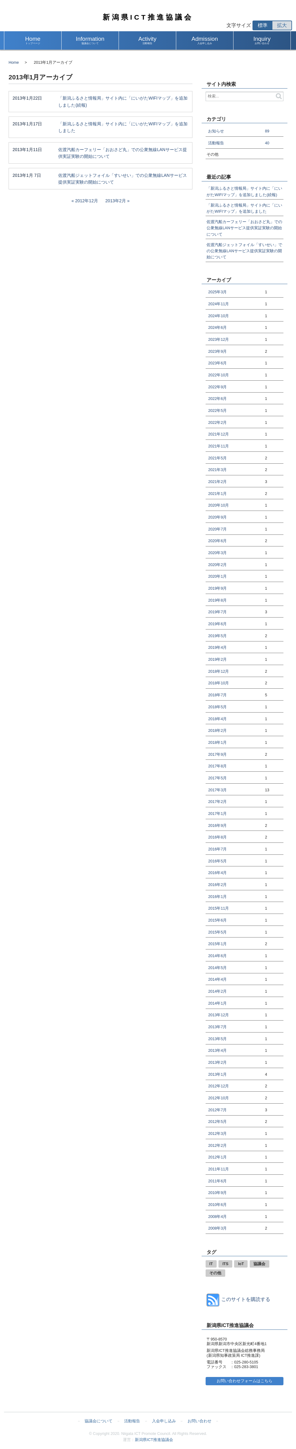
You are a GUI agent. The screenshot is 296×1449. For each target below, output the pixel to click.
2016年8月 (217, 837)
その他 (215, 1273)
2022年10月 (218, 375)
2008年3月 (217, 1228)
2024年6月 (217, 327)
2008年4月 (217, 1217)
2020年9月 (217, 517)
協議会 (259, 1264)
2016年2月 (217, 885)
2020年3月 (217, 553)
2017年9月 (217, 754)
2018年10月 (218, 683)
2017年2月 (217, 802)
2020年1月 (217, 576)
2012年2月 (217, 1145)
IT (211, 1264)
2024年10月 (218, 316)
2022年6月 (217, 399)
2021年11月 (218, 446)
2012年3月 (217, 1133)
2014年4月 (217, 979)
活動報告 (216, 143)
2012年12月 (86, 200)
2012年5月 (217, 1122)
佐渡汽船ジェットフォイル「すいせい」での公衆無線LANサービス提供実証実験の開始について (122, 179)
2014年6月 (217, 956)
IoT (241, 1264)
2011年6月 (217, 1181)
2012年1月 (217, 1157)
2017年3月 (217, 790)
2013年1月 (217, 1074)
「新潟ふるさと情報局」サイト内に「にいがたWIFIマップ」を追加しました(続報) (123, 102)
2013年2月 (115, 200)
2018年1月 (217, 742)
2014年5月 (217, 968)
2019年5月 (217, 636)
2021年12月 (218, 434)
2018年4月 (217, 719)
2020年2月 (217, 565)
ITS (225, 1264)
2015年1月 (217, 944)
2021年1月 (217, 494)
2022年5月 (217, 411)
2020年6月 (217, 541)
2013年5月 (217, 1039)
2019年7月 (217, 612)
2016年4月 (217, 873)
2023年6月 (217, 363)
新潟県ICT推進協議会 (148, 17)
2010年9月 (217, 1193)
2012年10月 (218, 1098)
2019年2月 (217, 659)
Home (14, 62)
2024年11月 (218, 304)
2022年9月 (217, 387)
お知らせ (216, 131)
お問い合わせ (199, 1421)
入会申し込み (164, 1421)
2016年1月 (217, 897)
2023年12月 (218, 339)
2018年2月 (217, 730)
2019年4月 (217, 647)
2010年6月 (217, 1205)
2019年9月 (217, 588)
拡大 (282, 25)
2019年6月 (217, 624)
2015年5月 (217, 932)
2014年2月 (217, 991)
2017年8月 (217, 766)
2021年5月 (217, 458)
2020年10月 (218, 505)
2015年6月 (217, 920)
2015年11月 (218, 908)
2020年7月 (217, 529)
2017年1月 (217, 814)
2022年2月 (217, 422)
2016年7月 (217, 849)
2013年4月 (217, 1050)
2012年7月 (217, 1110)
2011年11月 (218, 1169)
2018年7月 (217, 695)
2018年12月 (218, 671)
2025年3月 (217, 292)
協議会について (98, 1421)
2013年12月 (218, 1015)
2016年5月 (217, 861)
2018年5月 (217, 707)
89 (267, 131)
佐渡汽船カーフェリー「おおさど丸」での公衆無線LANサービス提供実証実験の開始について (122, 153)
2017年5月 (217, 778)
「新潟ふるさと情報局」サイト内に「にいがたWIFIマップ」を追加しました (123, 127)
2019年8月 (217, 600)
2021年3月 (217, 470)
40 (267, 143)
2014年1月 (217, 1003)
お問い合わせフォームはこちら (244, 1381)
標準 (263, 25)
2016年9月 (217, 825)
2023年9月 (217, 351)
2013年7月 (217, 1027)
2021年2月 (217, 482)
